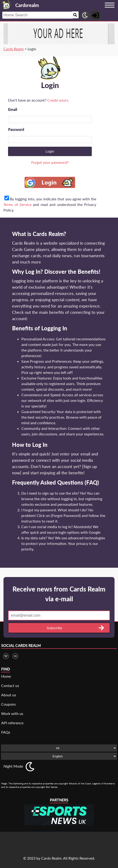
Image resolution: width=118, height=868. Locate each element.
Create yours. (58, 100)
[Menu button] (110, 9)
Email (12, 109)
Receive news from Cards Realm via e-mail (59, 594)
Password (16, 129)
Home (6, 676)
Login (50, 151)
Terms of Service (17, 204)
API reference (12, 723)
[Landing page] (6, 4)
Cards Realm (13, 49)
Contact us (10, 685)
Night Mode (13, 766)
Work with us (12, 713)
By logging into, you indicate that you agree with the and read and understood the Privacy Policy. (49, 204)
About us (8, 695)
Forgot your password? (50, 162)
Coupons (8, 704)
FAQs (5, 732)
